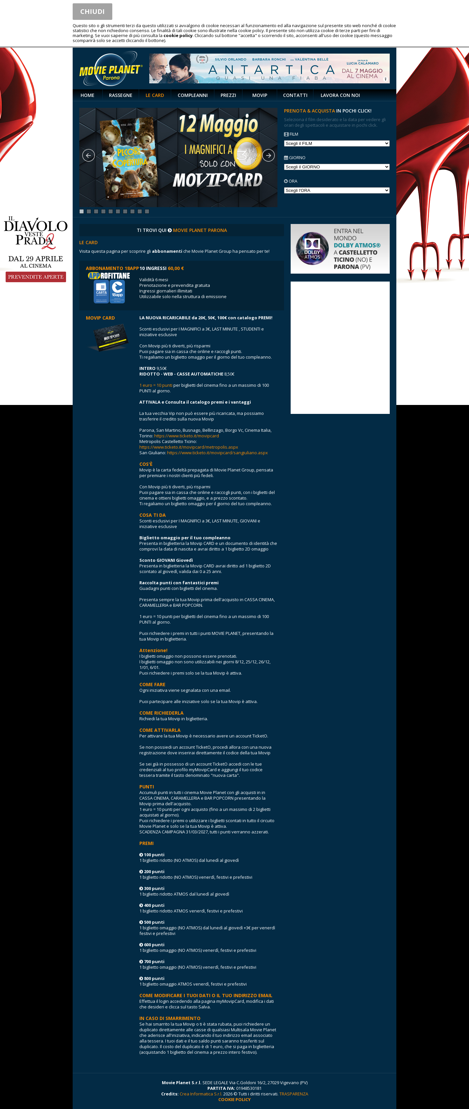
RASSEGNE (120, 95)
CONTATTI (295, 95)
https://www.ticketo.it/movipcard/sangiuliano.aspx (217, 453)
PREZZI (228, 95)
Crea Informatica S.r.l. (201, 1094)
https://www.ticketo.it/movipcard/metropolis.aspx (188, 447)
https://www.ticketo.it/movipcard (186, 436)
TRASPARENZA (293, 1094)
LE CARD (155, 95)
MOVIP (259, 95)
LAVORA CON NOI (340, 95)
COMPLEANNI (193, 95)
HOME (87, 95)
